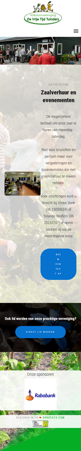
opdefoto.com (54, 417)
